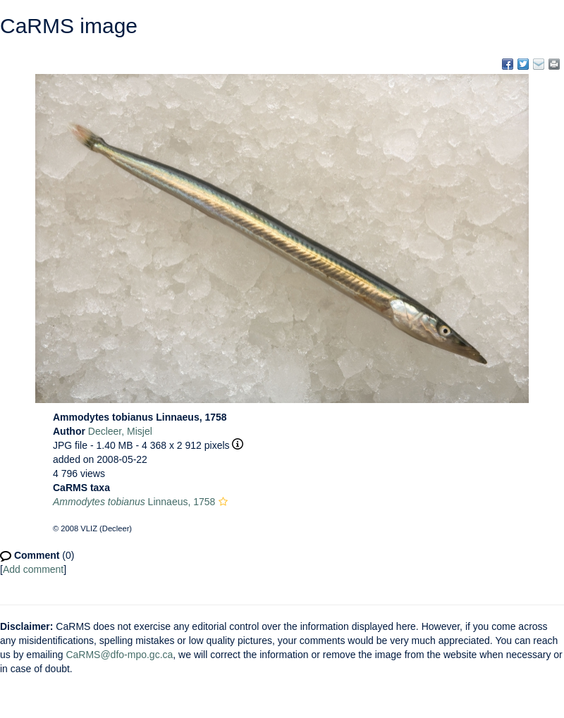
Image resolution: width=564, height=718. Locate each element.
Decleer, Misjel (120, 431)
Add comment (33, 569)
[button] (223, 502)
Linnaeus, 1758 (134, 501)
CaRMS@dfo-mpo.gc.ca (119, 654)
